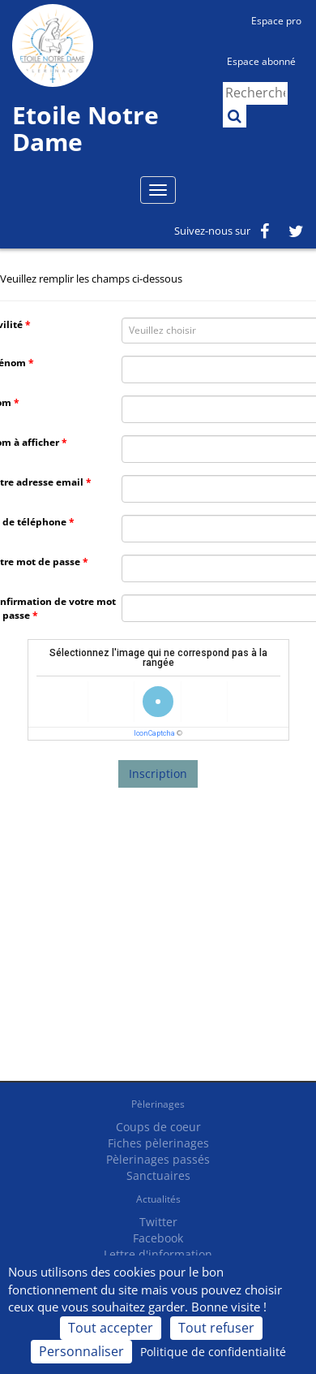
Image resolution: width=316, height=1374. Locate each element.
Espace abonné (261, 61)
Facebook (158, 1238)
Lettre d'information (158, 1254)
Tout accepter (110, 1328)
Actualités (158, 1199)
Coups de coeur (158, 1126)
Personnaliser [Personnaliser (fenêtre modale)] (81, 1351)
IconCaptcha (154, 733)
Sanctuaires (158, 1175)
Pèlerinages (158, 1104)
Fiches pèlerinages (158, 1143)
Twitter (158, 1221)
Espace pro (276, 21)
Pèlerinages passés (158, 1159)
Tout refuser (216, 1328)
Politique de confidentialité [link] (213, 1351)
